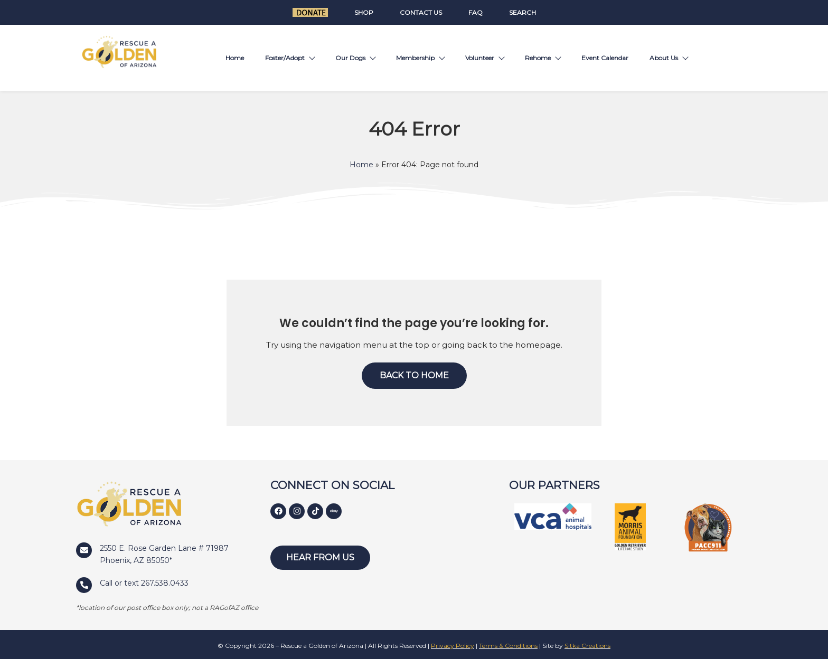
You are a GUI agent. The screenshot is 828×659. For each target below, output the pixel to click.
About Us (669, 58)
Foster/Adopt (289, 58)
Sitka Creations (587, 646)
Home (234, 58)
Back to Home (414, 375)
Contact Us (421, 12)
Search (522, 12)
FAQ (475, 12)
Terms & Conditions (508, 646)
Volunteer (484, 58)
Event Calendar (604, 58)
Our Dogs (355, 58)
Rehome (542, 58)
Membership (420, 58)
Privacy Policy (452, 646)
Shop (363, 12)
